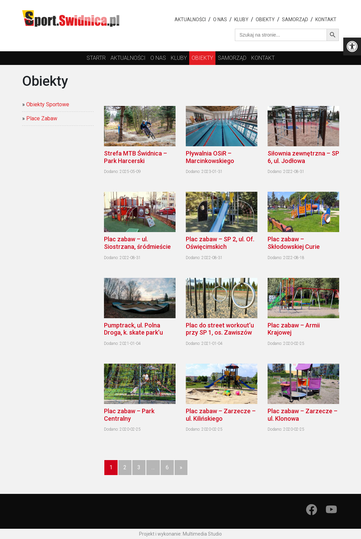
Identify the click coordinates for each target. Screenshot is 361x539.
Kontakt (325, 19)
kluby (179, 58)
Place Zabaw (41, 118)
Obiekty (265, 19)
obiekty (202, 58)
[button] (352, 46)
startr (96, 58)
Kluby (241, 19)
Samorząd (295, 19)
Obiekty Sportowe (47, 104)
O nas (220, 19)
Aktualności (190, 19)
